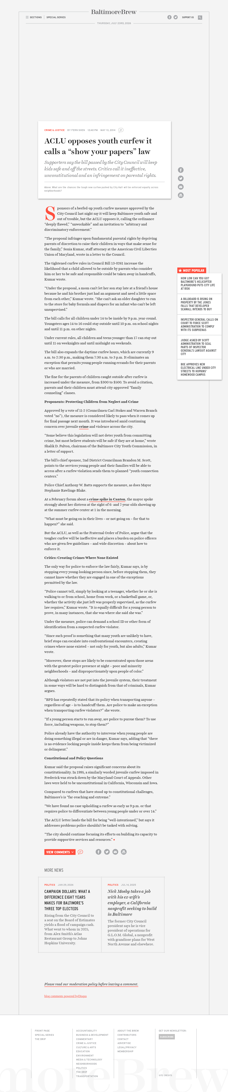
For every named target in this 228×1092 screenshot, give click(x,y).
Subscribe (167, 1036)
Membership (125, 1051)
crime (84, 426)
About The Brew (128, 1030)
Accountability (86, 1030)
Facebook (169, 17)
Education (83, 1051)
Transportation (87, 1076)
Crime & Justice (54, 130)
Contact (123, 1039)
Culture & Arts (86, 1047)
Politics (49, 884)
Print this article (180, 198)
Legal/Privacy (127, 1047)
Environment (85, 1055)
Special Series (44, 1034)
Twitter (175, 17)
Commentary (84, 1039)
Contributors (126, 1034)
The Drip (40, 1039)
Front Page (42, 1030)
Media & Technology (89, 1059)
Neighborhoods (86, 1063)
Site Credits (165, 1075)
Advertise (124, 1043)
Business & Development (92, 1034)
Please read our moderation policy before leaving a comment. (91, 984)
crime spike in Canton (107, 499)
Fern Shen (78, 130)
